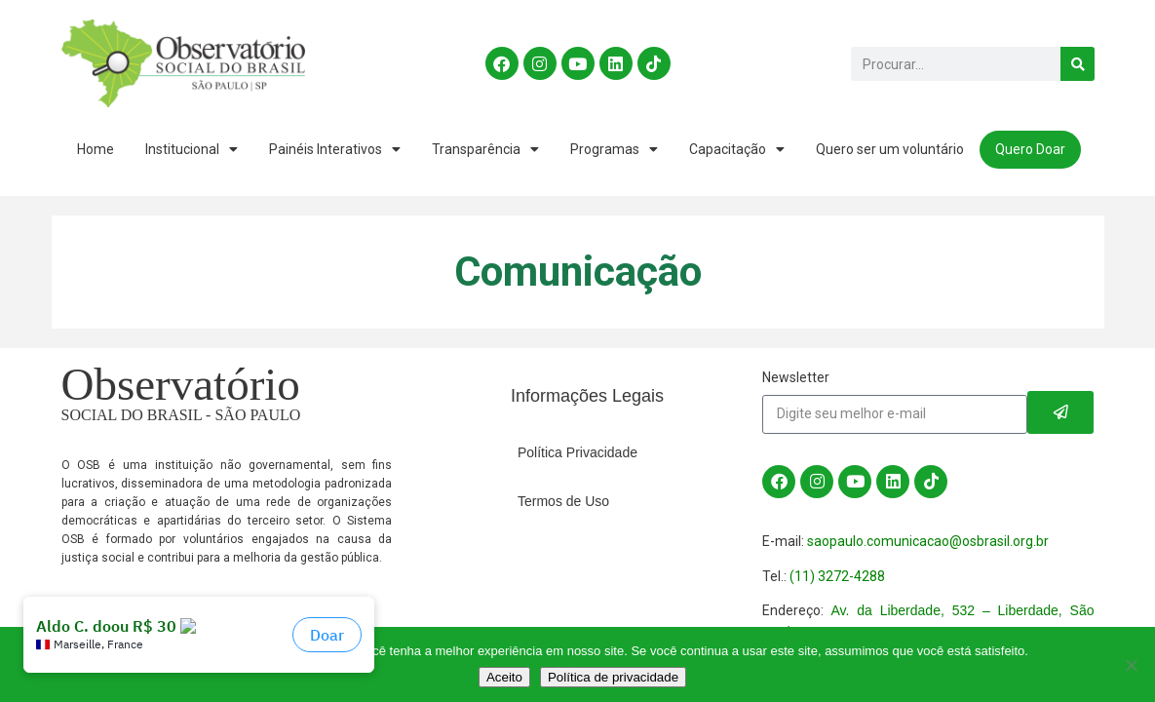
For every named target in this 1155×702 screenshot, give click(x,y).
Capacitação (737, 149)
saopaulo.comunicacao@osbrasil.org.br (928, 541)
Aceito (504, 677)
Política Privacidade (577, 452)
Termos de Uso (563, 501)
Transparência (485, 149)
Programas (614, 149)
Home (95, 149)
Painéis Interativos (335, 149)
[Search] (1077, 64)
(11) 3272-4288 (837, 576)
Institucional (191, 149)
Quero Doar (1030, 149)
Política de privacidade (613, 677)
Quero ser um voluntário (890, 149)
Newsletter (795, 377)
